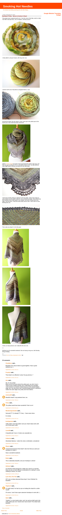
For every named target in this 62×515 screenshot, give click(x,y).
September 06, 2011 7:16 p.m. (12, 505)
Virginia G (8, 486)
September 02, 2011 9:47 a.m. (12, 418)
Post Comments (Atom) (14, 513)
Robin (7, 458)
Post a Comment (5, 508)
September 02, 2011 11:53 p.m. (12, 473)
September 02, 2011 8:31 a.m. (12, 408)
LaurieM (8, 430)
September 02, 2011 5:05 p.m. (12, 443)
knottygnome (9, 421)
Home (21, 510)
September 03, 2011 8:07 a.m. (12, 483)
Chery (7, 402)
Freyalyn (8, 372)
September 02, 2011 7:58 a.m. (12, 400)
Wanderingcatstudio (11, 410)
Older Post (38, 510)
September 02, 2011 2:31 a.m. (12, 377)
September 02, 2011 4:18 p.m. (12, 435)
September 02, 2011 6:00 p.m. (12, 455)
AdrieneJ (8, 466)
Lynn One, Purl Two (11, 476)
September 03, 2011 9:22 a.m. (12, 495)
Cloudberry (9, 363)
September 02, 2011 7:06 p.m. (12, 463)
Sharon (8, 446)
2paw (7, 497)
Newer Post (4, 510)
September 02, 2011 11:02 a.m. (12, 427)
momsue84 (9, 395)
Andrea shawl (9, 163)
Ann (7, 380)
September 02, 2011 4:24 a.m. (12, 392)
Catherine (8, 438)
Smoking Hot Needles (18, 6)
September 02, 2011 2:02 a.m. (12, 369)
